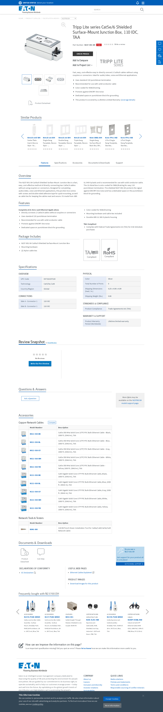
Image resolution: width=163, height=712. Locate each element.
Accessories (77, 162)
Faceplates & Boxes (51, 18)
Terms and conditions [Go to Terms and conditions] (119, 685)
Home (21, 18)
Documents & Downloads (99, 162)
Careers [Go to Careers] (87, 682)
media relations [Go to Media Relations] (117, 679)
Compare (52, 422)
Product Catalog (33, 18)
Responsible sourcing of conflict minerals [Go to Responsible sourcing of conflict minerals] (127, 687)
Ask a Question (30, 398)
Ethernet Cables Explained (81, 572)
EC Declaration (27, 573)
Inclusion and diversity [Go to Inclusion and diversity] (93, 685)
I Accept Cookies (111, 699)
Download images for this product (84, 583)
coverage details (128, 100)
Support (119, 162)
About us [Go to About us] (87, 679)
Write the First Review (40, 363)
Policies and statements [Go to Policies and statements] (120, 682)
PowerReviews (52, 343)
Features (44, 162)
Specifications (60, 162)
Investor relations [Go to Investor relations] (91, 687)
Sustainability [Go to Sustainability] (89, 690)
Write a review (119, 44)
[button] (143, 3)
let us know (86, 648)
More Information (112, 705)
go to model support (134, 564)
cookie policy (37, 704)
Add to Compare (80, 60)
